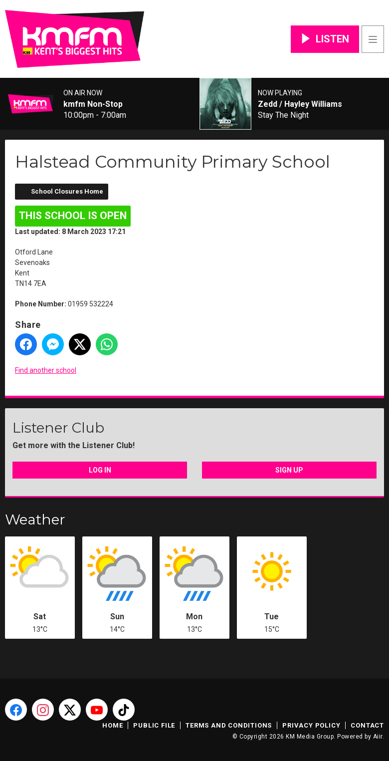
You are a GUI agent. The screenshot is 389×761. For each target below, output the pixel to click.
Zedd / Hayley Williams (300, 104)
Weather (35, 519)
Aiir (378, 736)
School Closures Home (67, 191)
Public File (154, 725)
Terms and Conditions (229, 725)
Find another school (45, 370)
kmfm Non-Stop (93, 104)
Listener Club (58, 427)
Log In (100, 470)
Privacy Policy (311, 725)
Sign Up (289, 470)
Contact (367, 725)
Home (112, 725)
